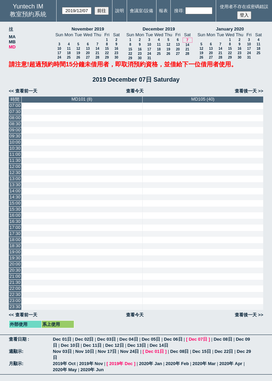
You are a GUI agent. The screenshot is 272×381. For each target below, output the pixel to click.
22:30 (15, 294)
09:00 (15, 129)
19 (78, 53)
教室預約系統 (28, 14)
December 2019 (159, 28)
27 (88, 57)
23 (116, 53)
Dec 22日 (224, 351)
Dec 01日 (62, 339)
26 (78, 57)
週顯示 (15, 351)
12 (78, 48)
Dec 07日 (198, 339)
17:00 (15, 227)
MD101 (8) (81, 99)
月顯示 (15, 363)
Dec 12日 (114, 345)
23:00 (15, 300)
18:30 (15, 245)
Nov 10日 (84, 351)
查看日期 (18, 339)
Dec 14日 (159, 345)
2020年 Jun (92, 369)
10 (59, 48)
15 (107, 48)
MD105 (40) (203, 99)
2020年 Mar (204, 363)
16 (116, 48)
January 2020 (230, 28)
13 (88, 48)
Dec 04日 (129, 339)
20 (88, 53)
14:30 (15, 196)
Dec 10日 (70, 345)
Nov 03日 (62, 351)
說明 (119, 10)
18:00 (15, 239)
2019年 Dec (120, 363)
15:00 (15, 203)
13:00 (15, 178)
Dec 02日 (84, 339)
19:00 (15, 251)
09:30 (15, 136)
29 (107, 57)
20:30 (15, 270)
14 (97, 48)
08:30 (15, 123)
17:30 (15, 233)
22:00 (15, 288)
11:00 (15, 154)
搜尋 (178, 10)
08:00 (15, 117)
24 (59, 57)
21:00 (15, 276)
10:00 (15, 142)
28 (97, 57)
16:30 (15, 221)
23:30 (15, 306)
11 (68, 48)
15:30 (15, 209)
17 (59, 53)
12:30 (15, 172)
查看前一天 (26, 90)
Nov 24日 (129, 351)
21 (97, 53)
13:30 (15, 184)
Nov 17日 (107, 351)
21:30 (15, 282)
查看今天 (135, 90)
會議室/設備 (141, 10)
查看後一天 (246, 90)
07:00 (15, 105)
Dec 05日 (151, 339)
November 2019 (87, 28)
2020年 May (65, 369)
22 (107, 53)
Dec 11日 (92, 345)
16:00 (15, 215)
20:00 (15, 264)
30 (116, 57)
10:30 (15, 148)
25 (68, 57)
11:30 (15, 160)
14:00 (15, 190)
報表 (163, 10)
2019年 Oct (64, 363)
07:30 (15, 111)
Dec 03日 (106, 339)
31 (149, 58)
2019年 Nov (91, 363)
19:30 (15, 257)
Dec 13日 (136, 345)
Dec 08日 (223, 339)
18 (68, 53)
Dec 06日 (173, 339)
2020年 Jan (150, 363)
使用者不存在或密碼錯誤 (244, 6)
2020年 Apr (231, 363)
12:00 (15, 166)
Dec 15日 (201, 351)
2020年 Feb (177, 363)
